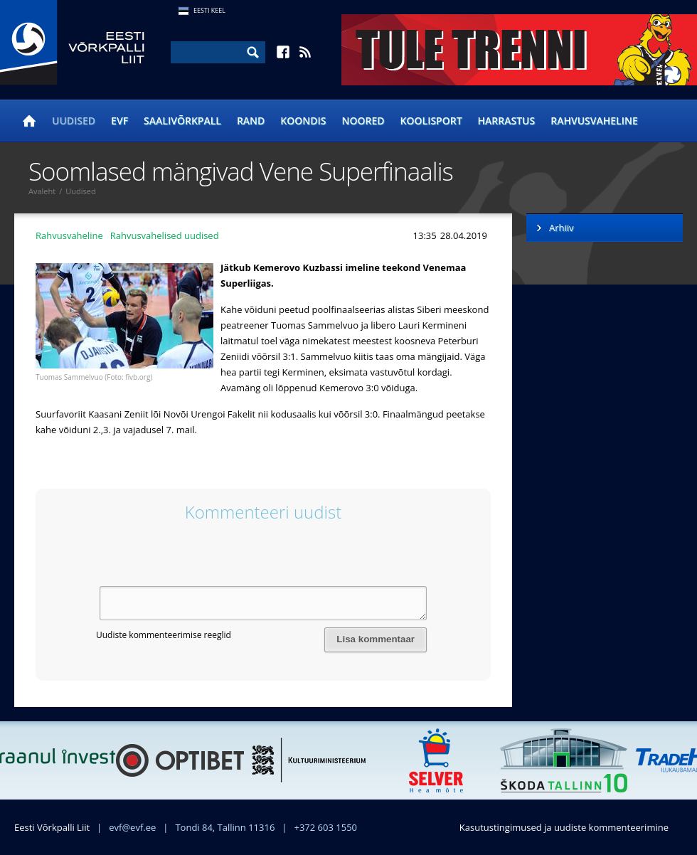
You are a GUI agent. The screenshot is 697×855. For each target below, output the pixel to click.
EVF (119, 120)
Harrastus (507, 120)
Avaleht (41, 191)
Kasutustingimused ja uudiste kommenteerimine (564, 827)
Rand (251, 120)
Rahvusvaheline (594, 120)
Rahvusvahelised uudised (164, 235)
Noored (363, 120)
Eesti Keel (209, 10)
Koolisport (431, 120)
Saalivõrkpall (182, 120)
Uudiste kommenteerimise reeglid (163, 635)
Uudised (73, 120)
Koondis (303, 120)
